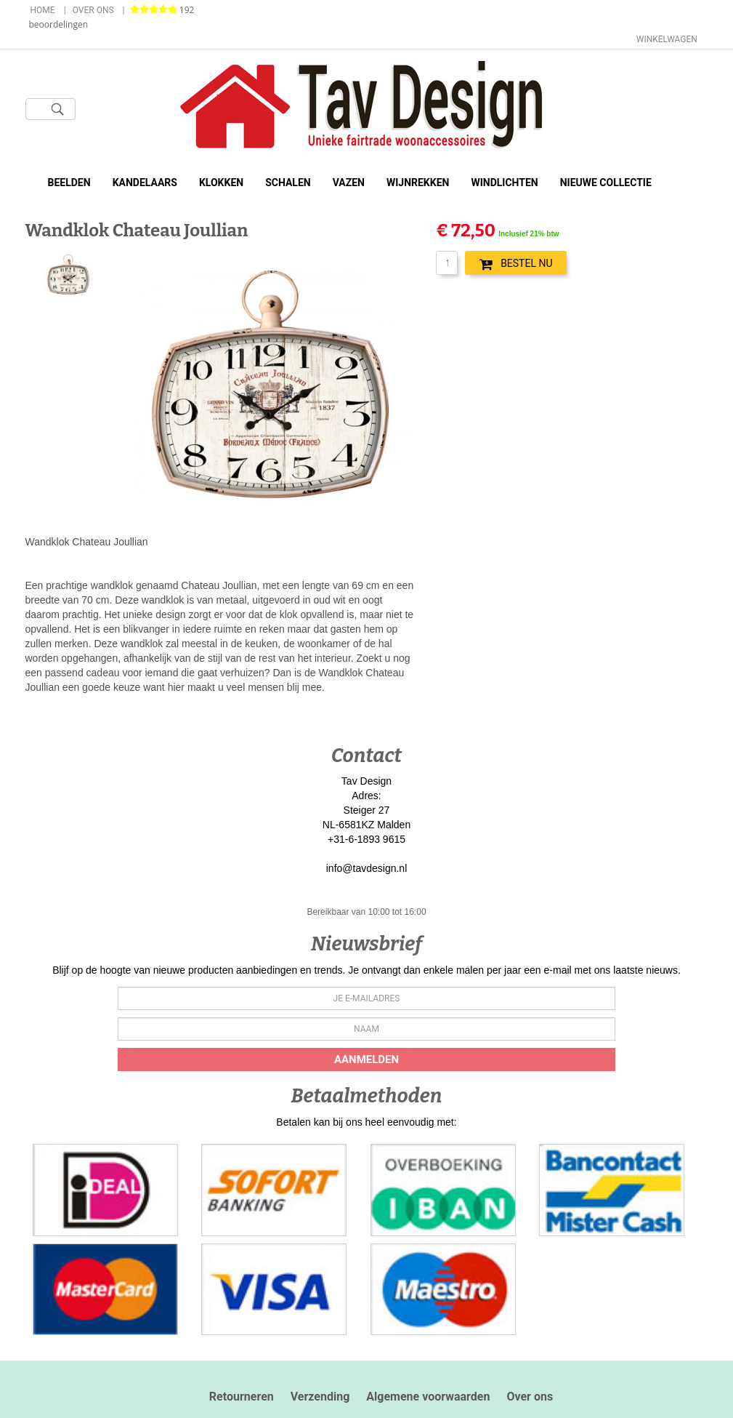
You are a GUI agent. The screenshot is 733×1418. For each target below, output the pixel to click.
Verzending (320, 1396)
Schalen (288, 182)
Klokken (221, 182)
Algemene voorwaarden (428, 1396)
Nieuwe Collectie (606, 182)
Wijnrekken (417, 182)
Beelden (69, 182)
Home (43, 10)
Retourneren (241, 1396)
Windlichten (504, 182)
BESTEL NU (515, 264)
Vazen (349, 182)
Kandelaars (145, 182)
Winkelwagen (666, 39)
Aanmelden (366, 1059)
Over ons (93, 10)
